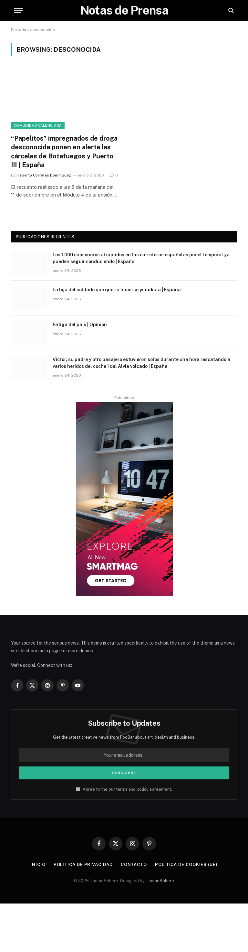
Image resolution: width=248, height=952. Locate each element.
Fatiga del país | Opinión (80, 324)
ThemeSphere (160, 880)
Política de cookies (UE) (186, 864)
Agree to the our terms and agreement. (124, 789)
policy (143, 789)
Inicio (37, 864)
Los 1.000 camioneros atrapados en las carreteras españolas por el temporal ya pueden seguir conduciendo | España (141, 258)
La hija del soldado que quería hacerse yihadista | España (117, 289)
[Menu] (18, 10)
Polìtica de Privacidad (83, 864)
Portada (18, 29)
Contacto (134, 864)
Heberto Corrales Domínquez (43, 175)
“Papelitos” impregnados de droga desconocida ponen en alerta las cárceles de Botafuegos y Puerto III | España (64, 151)
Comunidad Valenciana (38, 125)
